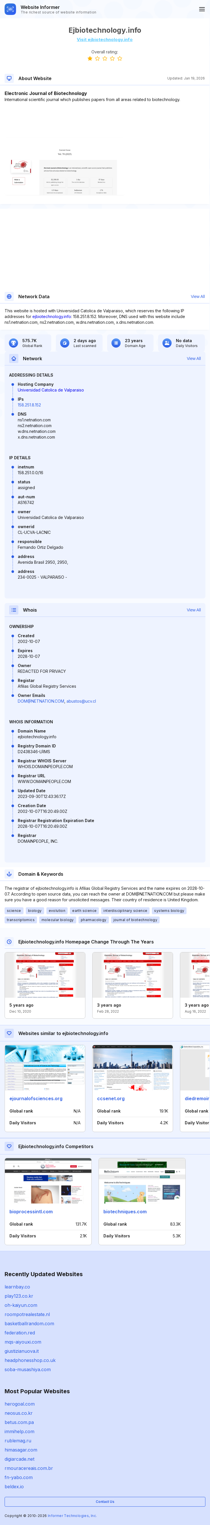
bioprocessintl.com (31, 1211)
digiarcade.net (19, 1459)
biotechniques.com (125, 1211)
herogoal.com (20, 1404)
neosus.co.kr (19, 1413)
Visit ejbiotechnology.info (105, 39)
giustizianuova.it (22, 1351)
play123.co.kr (19, 1296)
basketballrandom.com (29, 1323)
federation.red (20, 1333)
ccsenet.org (111, 1098)
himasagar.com (21, 1450)
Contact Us (105, 1501)
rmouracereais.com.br (29, 1468)
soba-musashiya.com (28, 1369)
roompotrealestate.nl (27, 1314)
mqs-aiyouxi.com (23, 1342)
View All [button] (198, 296)
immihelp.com (19, 1431)
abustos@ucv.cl (81, 701)
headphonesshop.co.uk (30, 1360)
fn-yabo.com (19, 1477)
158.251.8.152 (29, 404)
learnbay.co (17, 1287)
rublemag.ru (18, 1440)
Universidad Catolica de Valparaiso (51, 389)
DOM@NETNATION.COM (41, 701)
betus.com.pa (19, 1422)
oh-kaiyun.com (21, 1305)
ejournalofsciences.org (35, 1098)
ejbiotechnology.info (51, 316)
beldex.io (14, 1486)
